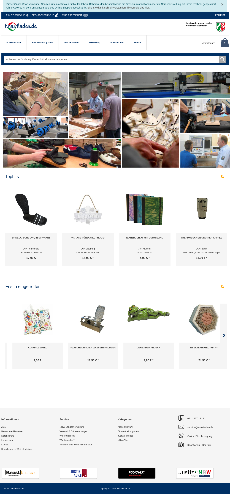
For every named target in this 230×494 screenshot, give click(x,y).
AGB (3, 427)
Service (137, 42)
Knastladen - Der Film (199, 445)
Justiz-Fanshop (71, 42)
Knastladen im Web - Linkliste (16, 449)
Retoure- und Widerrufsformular (75, 444)
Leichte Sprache (15, 15)
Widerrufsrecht (67, 435)
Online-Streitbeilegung (199, 436)
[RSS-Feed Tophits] (222, 176)
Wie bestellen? (67, 440)
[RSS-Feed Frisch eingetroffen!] (222, 286)
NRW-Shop (94, 42)
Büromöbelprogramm (42, 42)
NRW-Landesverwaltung (71, 427)
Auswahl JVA (117, 42)
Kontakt (220, 15)
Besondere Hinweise (12, 431)
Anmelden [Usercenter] (208, 43)
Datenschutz (7, 435)
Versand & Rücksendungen (73, 431)
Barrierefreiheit (72, 15)
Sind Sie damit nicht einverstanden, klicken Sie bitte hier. (118, 7)
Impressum (7, 440)
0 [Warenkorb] (224, 43)
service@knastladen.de (200, 427)
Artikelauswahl (13, 42)
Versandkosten (17, 488)
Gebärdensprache (43, 15)
